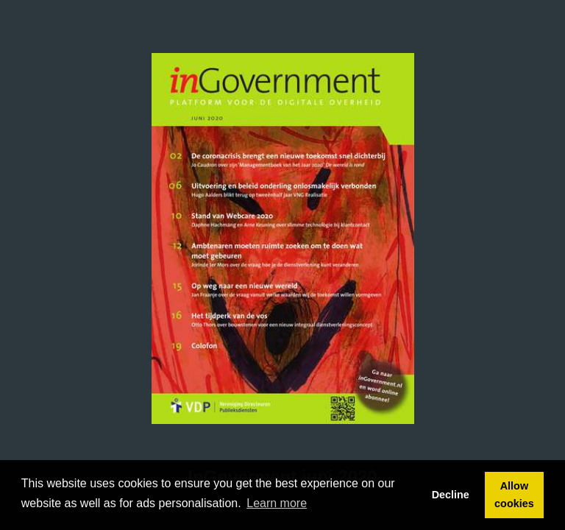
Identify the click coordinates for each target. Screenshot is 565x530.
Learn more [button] (276, 503)
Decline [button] (450, 495)
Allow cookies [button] (514, 494)
